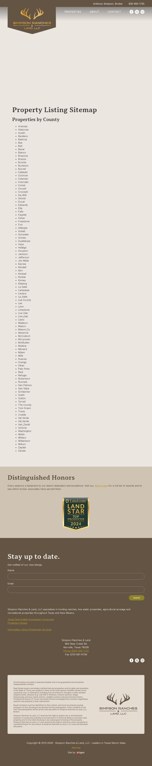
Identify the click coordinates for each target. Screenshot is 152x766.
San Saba (23, 388)
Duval (21, 201)
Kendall (22, 267)
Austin (21, 132)
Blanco (22, 152)
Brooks (22, 162)
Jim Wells (23, 260)
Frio (20, 224)
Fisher (21, 218)
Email (11, 583)
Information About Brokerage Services (30, 629)
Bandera (23, 136)
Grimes (22, 237)
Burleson (23, 165)
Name (11, 570)
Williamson (24, 440)
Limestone (24, 309)
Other (21, 365)
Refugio (22, 375)
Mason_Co (24, 329)
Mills (20, 355)
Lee (20, 303)
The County (24, 404)
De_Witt (22, 195)
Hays (21, 244)
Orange (22, 362)
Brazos (22, 159)
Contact (114, 11)
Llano (21, 319)
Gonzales (23, 234)
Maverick (23, 332)
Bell (20, 145)
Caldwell (22, 172)
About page (101, 485)
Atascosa (23, 129)
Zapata (22, 447)
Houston (23, 250)
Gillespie (22, 227)
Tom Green (24, 408)
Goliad (21, 231)
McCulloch (24, 336)
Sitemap (76, 747)
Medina (22, 345)
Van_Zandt (24, 424)
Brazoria (23, 155)
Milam (21, 352)
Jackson (23, 254)
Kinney (22, 280)
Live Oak (23, 313)
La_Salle (22, 296)
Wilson (22, 444)
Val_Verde (23, 421)
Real (20, 372)
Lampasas (23, 290)
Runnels (22, 381)
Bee (20, 142)
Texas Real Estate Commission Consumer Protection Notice (31, 621)
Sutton (22, 398)
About (94, 11)
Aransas (22, 126)
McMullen (23, 342)
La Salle (22, 286)
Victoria (22, 427)
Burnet (22, 168)
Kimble (22, 277)
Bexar (21, 149)
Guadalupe (24, 240)
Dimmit (22, 198)
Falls (20, 211)
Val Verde (23, 417)
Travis (21, 411)
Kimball (22, 273)
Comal (21, 185)
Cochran (23, 175)
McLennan (24, 339)
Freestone (24, 221)
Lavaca (22, 293)
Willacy (22, 437)
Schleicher (24, 391)
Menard (22, 349)
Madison (23, 322)
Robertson (24, 378)
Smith (21, 395)
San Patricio (25, 385)
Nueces (22, 358)
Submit (136, 598)
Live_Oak (23, 316)
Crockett (23, 191)
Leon (21, 306)
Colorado (23, 182)
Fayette (22, 214)
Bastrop (22, 139)
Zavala (22, 450)
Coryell (22, 188)
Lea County (24, 299)
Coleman (23, 178)
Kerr (20, 270)
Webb (21, 434)
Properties (72, 11)
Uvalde (22, 414)
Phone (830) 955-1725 (76, 650)
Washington (24, 431)
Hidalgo (22, 247)
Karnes (22, 263)
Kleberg (22, 283)
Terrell (22, 401)
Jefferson (23, 257)
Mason (22, 326)
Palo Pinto (24, 368)
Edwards (23, 204)
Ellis (20, 208)
